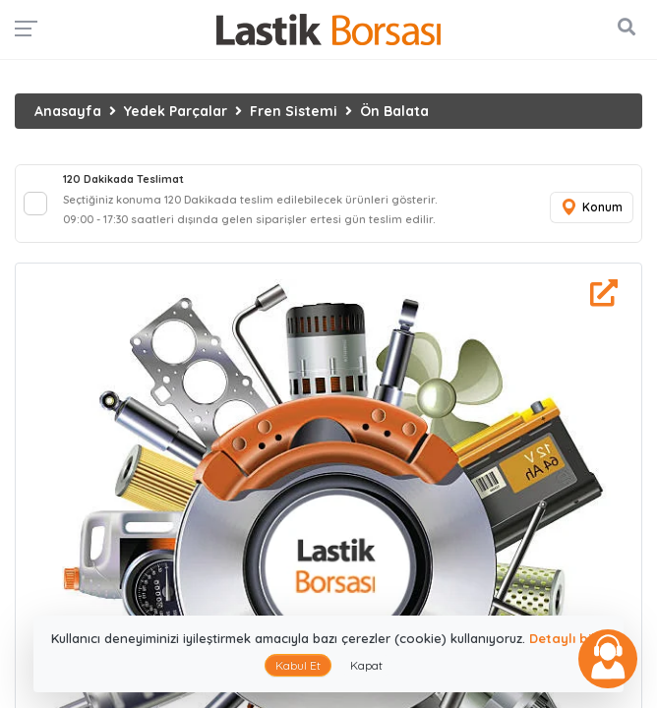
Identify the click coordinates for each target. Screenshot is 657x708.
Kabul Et (298, 665)
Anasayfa (67, 111)
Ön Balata (394, 111)
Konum (591, 208)
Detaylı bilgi (568, 638)
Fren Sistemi (293, 111)
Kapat (366, 665)
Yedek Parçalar (175, 111)
